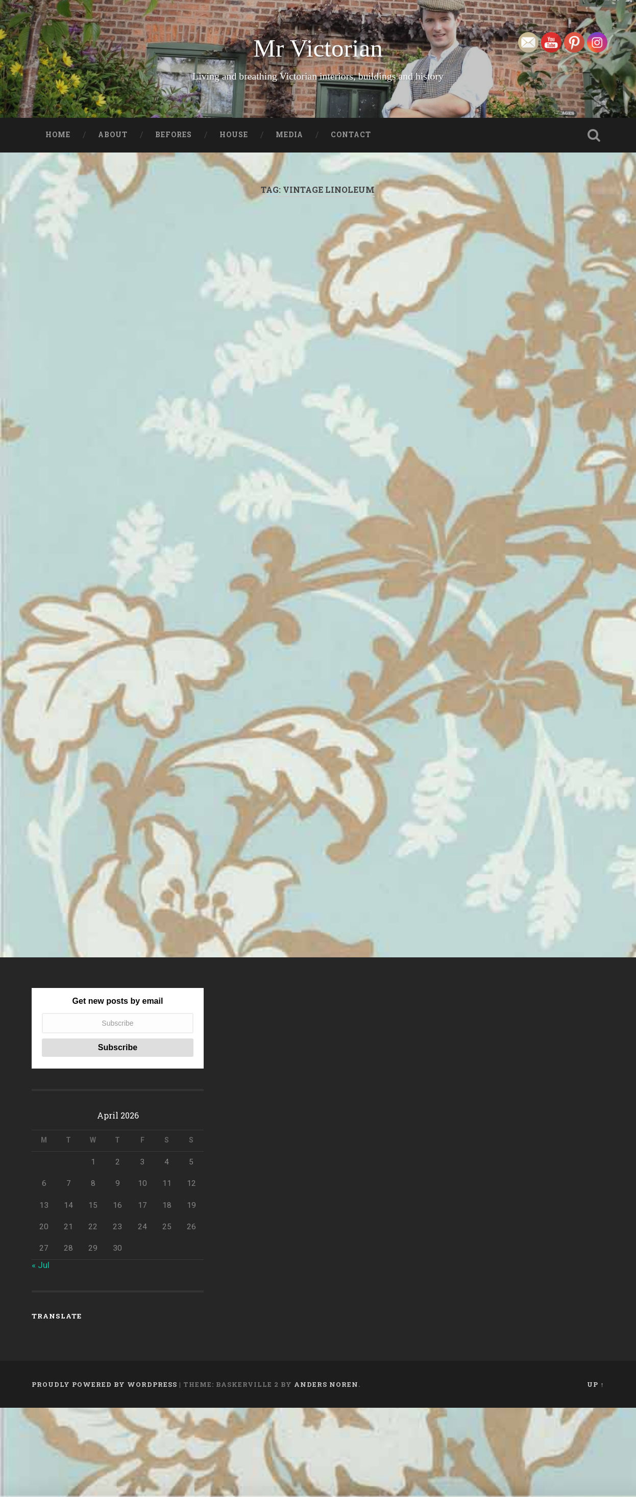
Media (289, 134)
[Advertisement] (318, 327)
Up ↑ (595, 1473)
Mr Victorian (317, 48)
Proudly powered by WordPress (104, 1473)
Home (57, 134)
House (233, 134)
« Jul (41, 1354)
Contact (351, 134)
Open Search (594, 135)
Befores (173, 134)
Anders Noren (326, 1473)
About (113, 134)
